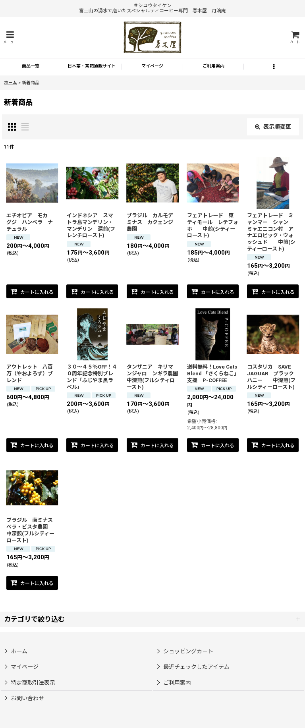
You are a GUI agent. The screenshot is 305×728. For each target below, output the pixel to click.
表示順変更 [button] (273, 127)
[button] (10, 37)
